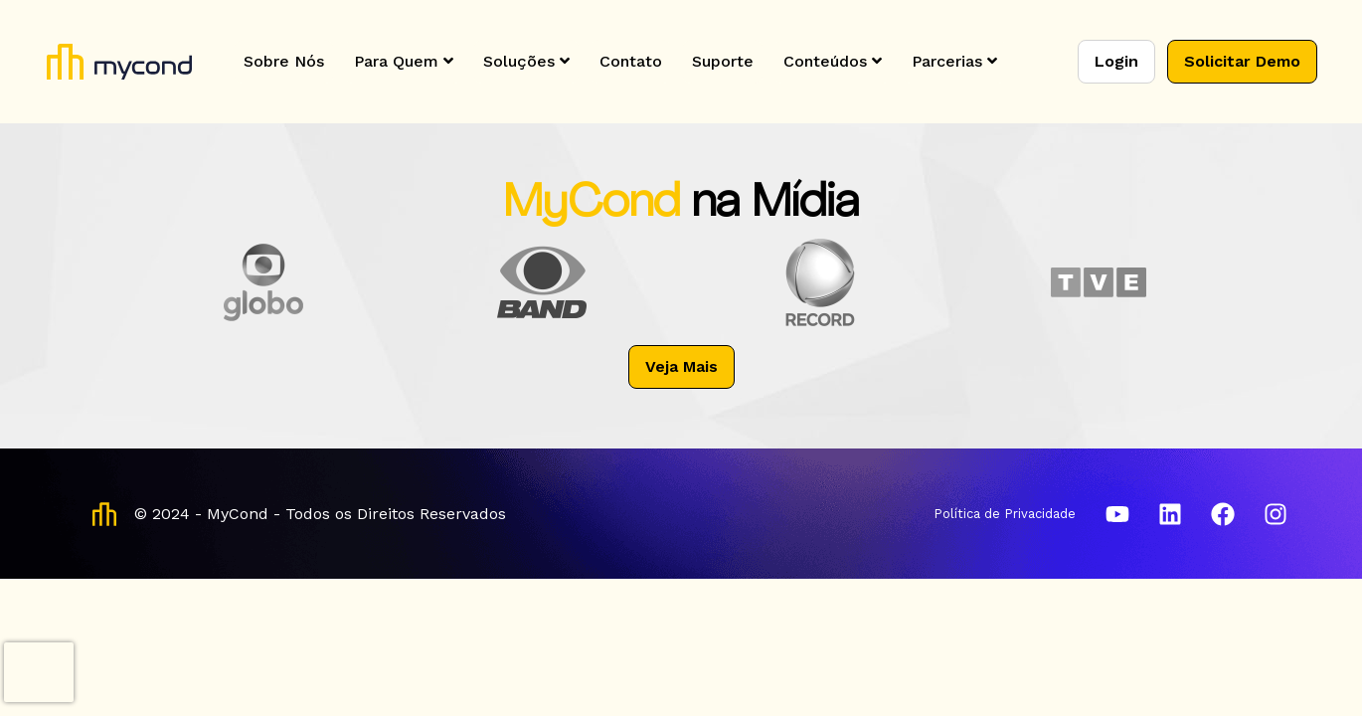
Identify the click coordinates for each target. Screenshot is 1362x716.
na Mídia (775, 204)
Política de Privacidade (1005, 513)
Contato (630, 61)
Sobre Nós (284, 61)
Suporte (723, 61)
